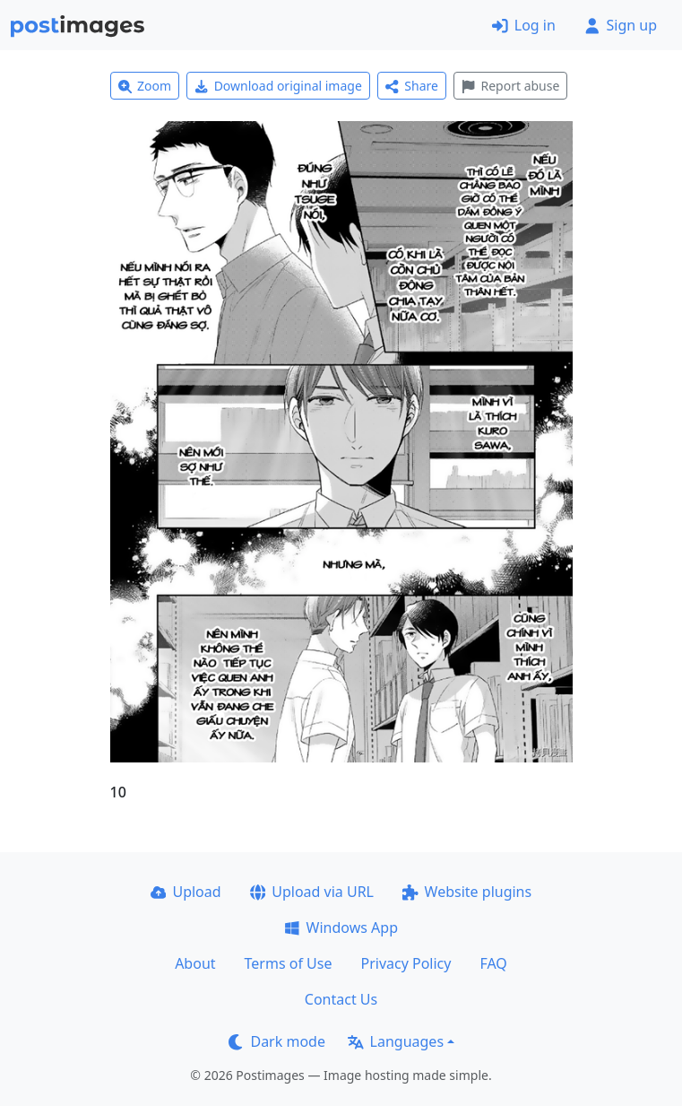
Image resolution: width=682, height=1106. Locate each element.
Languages (396, 1041)
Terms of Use (288, 963)
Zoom (145, 85)
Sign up (620, 25)
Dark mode (277, 1041)
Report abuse (510, 85)
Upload (186, 891)
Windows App (341, 927)
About (195, 963)
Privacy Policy (405, 963)
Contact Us (341, 999)
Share (411, 85)
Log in (524, 25)
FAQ (492, 963)
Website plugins (466, 891)
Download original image (278, 85)
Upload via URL (312, 891)
